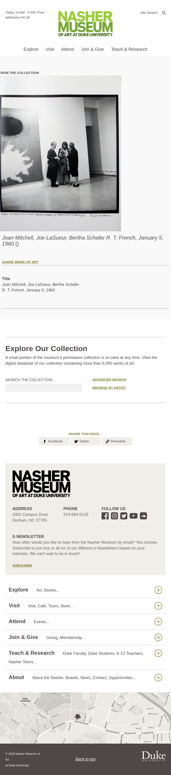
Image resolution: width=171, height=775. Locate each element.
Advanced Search (109, 379)
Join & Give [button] (92, 49)
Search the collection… (30, 380)
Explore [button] (31, 49)
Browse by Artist (109, 388)
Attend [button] (67, 49)
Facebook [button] (52, 441)
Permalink (115, 441)
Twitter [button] (81, 441)
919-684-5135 (75, 514)
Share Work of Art (20, 262)
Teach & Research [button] (129, 49)
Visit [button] (50, 49)
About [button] (85, 677)
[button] (153, 12)
